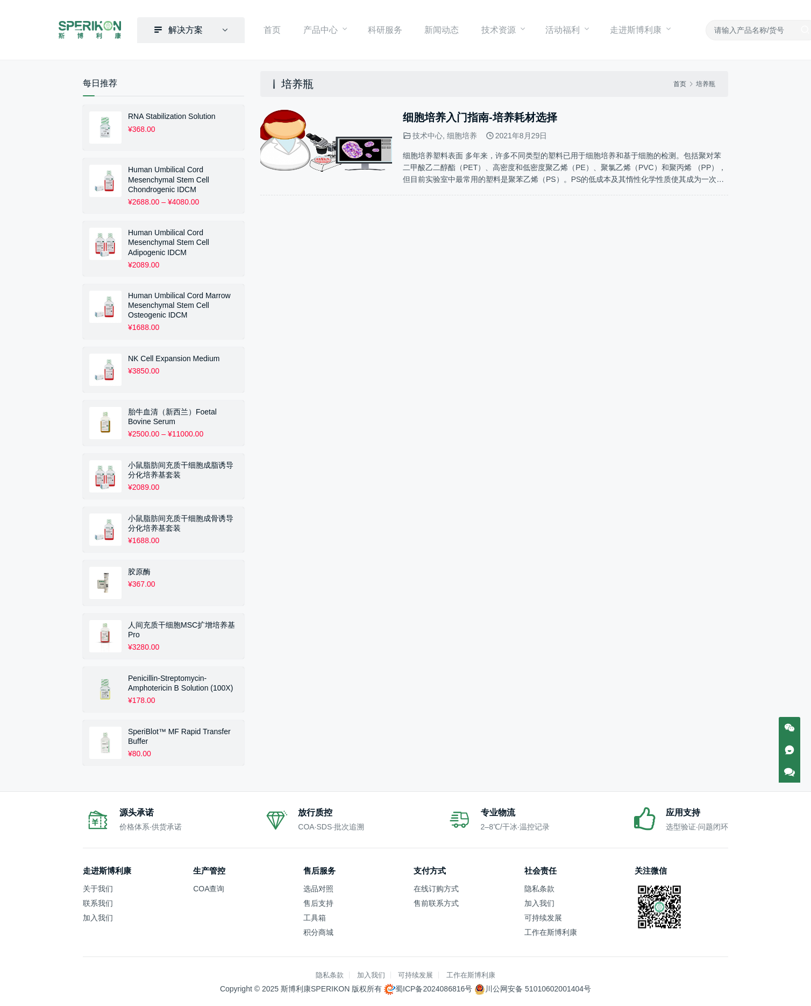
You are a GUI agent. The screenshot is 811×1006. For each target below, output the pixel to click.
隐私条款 (539, 886)
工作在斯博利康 (550, 930)
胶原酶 (139, 569)
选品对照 (318, 886)
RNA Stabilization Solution (172, 114)
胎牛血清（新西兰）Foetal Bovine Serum (172, 414)
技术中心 (427, 134)
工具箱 (314, 916)
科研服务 (386, 28)
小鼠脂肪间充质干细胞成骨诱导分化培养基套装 (180, 521)
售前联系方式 (436, 901)
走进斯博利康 (618, 28)
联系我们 (98, 901)
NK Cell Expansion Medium (173, 356)
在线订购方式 (436, 886)
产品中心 (325, 28)
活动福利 (548, 28)
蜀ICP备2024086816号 (433, 987)
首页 (282, 28)
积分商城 (318, 930)
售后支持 (318, 901)
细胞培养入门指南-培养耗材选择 (480, 116)
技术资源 (487, 28)
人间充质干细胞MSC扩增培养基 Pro (181, 627)
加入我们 (98, 916)
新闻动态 (436, 28)
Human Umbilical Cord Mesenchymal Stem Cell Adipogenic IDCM (168, 241)
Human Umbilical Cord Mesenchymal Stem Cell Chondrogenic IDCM (168, 178)
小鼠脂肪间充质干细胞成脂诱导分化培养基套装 (180, 468)
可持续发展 (543, 916)
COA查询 (208, 886)
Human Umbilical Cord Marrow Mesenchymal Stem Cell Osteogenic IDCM (179, 304)
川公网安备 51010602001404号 (538, 987)
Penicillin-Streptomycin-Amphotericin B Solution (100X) (180, 681)
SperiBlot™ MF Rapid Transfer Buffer (179, 734)
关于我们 (98, 886)
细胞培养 (462, 134)
